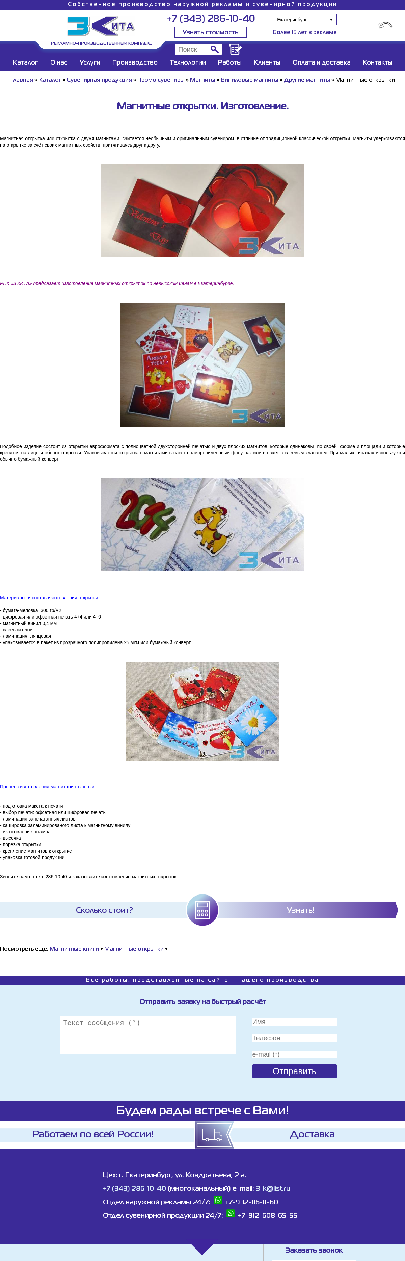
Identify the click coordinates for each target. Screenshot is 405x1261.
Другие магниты (307, 80)
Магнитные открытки (134, 949)
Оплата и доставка (322, 63)
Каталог (25, 63)
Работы (230, 63)
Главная (21, 80)
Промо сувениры (161, 80)
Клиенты (267, 63)
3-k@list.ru (273, 1189)
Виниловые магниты (249, 80)
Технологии (188, 63)
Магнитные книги (74, 949)
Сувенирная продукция (99, 80)
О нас (59, 63)
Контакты (378, 63)
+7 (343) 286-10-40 (210, 19)
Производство (135, 63)
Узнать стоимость (211, 32)
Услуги (90, 63)
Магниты (202, 80)
